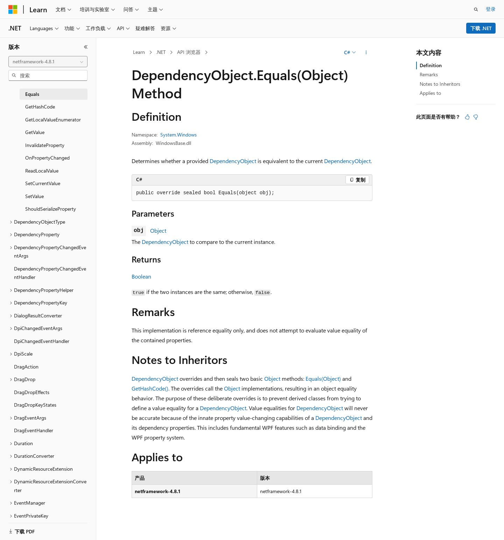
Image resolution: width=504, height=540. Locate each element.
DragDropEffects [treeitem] (31, 392)
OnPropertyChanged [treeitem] (47, 157)
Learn (139, 52)
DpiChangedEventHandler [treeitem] (41, 341)
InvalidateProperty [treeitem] (44, 145)
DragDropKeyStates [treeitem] (35, 404)
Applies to (430, 93)
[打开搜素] (476, 9)
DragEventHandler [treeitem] (33, 430)
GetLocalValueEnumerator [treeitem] (53, 119)
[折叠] (85, 47)
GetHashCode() (150, 388)
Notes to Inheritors (440, 83)
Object (158, 230)
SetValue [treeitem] (34, 196)
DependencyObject (233, 160)
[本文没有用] (475, 117)
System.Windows (178, 134)
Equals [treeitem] (32, 94)
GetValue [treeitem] (34, 132)
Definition (431, 65)
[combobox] (48, 61)
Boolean (141, 276)
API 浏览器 (189, 52)
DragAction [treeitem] (26, 366)
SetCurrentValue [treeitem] (42, 183)
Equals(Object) (323, 378)
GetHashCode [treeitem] (40, 106)
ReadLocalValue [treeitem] (41, 170)
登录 (491, 9)
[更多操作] (366, 52)
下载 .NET (481, 28)
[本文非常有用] (467, 117)
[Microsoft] (13, 9)
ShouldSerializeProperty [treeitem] (50, 208)
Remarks (429, 74)
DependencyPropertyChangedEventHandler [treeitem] (50, 273)
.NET (161, 52)
